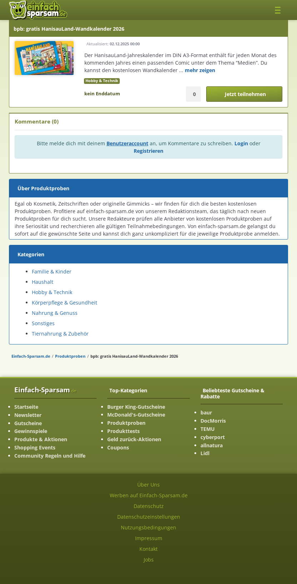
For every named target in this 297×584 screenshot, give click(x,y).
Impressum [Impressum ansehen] (148, 538)
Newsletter (27, 415)
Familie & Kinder (51, 271)
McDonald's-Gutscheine (136, 414)
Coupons (118, 447)
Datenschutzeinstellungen (148, 516)
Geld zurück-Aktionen (134, 439)
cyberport (213, 437)
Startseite (26, 406)
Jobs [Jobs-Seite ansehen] (149, 559)
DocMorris (213, 420)
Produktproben (70, 356)
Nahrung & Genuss (55, 312)
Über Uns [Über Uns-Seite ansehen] (148, 484)
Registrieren (148, 150)
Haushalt (42, 281)
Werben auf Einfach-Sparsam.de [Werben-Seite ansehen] (149, 495)
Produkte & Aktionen (40, 439)
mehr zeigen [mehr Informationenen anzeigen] (200, 70)
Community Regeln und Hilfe (49, 455)
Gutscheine (28, 423)
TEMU (208, 429)
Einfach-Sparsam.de (30, 356)
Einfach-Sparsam (45, 389)
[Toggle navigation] (279, 10)
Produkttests (123, 431)
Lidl (205, 453)
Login (241, 143)
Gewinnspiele (30, 431)
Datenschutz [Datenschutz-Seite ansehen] (149, 506)
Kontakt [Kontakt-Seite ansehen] (148, 548)
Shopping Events (34, 447)
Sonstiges (43, 323)
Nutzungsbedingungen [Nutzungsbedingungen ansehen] (148, 527)
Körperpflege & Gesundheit (64, 302)
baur (206, 412)
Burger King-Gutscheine (136, 406)
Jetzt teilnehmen (245, 94)
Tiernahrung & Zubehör (60, 333)
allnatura (212, 445)
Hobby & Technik (101, 80)
